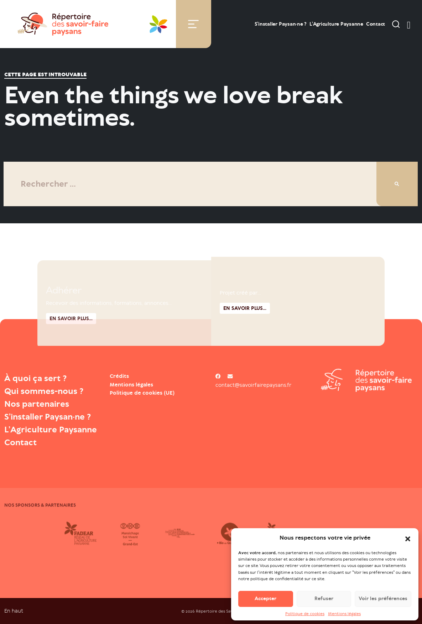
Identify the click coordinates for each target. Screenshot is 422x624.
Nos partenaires (36, 404)
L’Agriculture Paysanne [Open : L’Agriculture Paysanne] (336, 24)
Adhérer (63, 321)
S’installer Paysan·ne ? (281, 24)
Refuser (323, 600)
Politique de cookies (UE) (142, 392)
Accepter (265, 600)
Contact (375, 24)
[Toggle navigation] (193, 24)
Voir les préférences (383, 600)
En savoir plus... (244, 343)
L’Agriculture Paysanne (50, 429)
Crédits (119, 376)
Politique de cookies (304, 614)
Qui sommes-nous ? (43, 391)
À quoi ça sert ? (35, 378)
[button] (407, 538)
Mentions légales (344, 614)
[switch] (408, 24)
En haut (13, 610)
